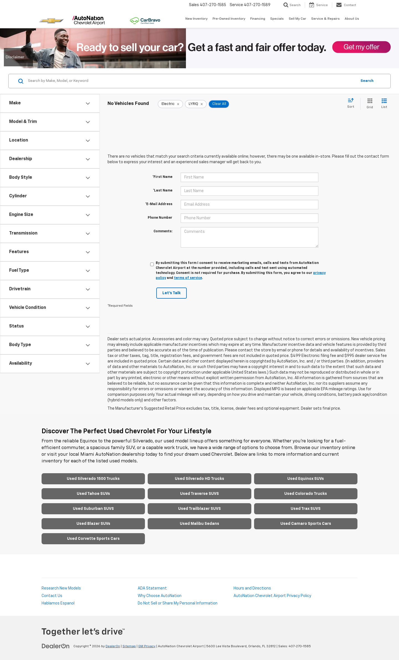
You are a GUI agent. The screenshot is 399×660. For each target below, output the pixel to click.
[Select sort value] (352, 103)
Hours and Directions (252, 588)
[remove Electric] (170, 104)
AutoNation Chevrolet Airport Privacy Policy (272, 596)
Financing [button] (257, 19)
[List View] (384, 104)
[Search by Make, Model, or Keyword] (191, 81)
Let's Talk (171, 293)
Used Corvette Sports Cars (93, 539)
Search (367, 81)
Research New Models (61, 588)
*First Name (162, 177)
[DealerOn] (56, 646)
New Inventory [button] (196, 19)
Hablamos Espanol (58, 603)
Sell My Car (297, 19)
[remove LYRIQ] (196, 104)
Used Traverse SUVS (199, 494)
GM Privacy (146, 646)
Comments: (163, 231)
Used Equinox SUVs (305, 479)
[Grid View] (368, 104)
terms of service (188, 278)
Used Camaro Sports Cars (305, 524)
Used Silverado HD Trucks (199, 479)
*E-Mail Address (158, 204)
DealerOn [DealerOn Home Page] (113, 646)
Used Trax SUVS (306, 509)
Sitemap (129, 646)
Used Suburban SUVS (93, 509)
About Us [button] (352, 19)
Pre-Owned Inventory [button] (229, 19)
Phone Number (160, 218)
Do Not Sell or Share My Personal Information (178, 603)
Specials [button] (277, 19)
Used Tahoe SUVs (93, 494)
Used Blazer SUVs (93, 524)
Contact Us (52, 596)
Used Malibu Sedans (199, 524)
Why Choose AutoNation (159, 596)
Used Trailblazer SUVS (199, 509)
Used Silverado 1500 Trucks (93, 479)
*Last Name (162, 190)
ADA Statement (152, 588)
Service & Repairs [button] (325, 19)
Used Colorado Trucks (305, 494)
